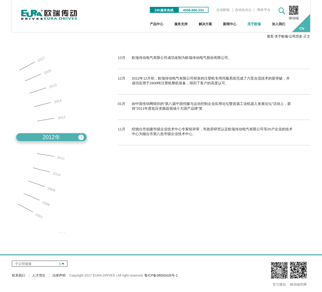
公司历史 (295, 37)
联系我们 (18, 276)
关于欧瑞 (254, 24)
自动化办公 (244, 10)
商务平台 (264, 10)
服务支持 (183, 24)
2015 (43, 89)
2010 (47, 173)
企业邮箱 (223, 10)
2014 (47, 103)
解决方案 (207, 24)
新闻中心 (230, 24)
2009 (41, 187)
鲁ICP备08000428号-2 (161, 276)
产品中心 (159, 24)
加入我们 (278, 24)
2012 (51, 138)
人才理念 (38, 276)
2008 (36, 200)
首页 (270, 37)
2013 (51, 118)
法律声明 (59, 276)
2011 (51, 157)
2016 (37, 76)
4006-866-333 (194, 10)
